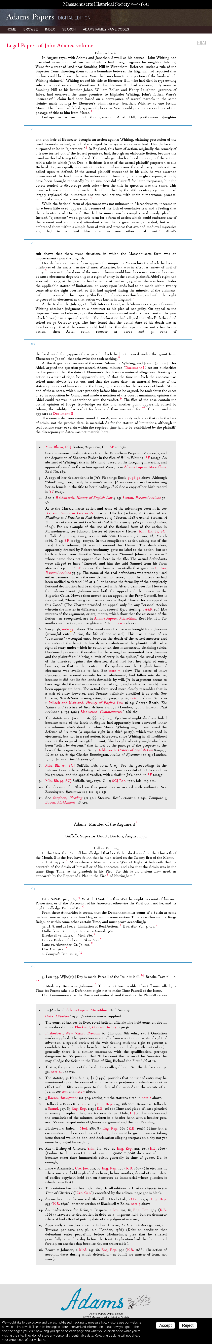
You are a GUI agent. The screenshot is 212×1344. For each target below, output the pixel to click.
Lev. (83, 1104)
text (65, 1091)
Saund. (53, 1108)
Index (50, 29)
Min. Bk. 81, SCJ (153, 531)
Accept (165, 1325)
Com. (135, 1199)
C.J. (133, 1113)
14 (142, 974)
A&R (148, 609)
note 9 (135, 1203)
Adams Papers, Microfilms (145, 467)
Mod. (84, 1128)
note (68, 629)
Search (69, 29)
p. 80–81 (118, 623)
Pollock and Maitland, (86, 702)
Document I (135, 367)
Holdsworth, (84, 497)
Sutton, (142, 497)
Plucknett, (96, 1027)
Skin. (91, 1148)
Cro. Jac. (82, 1168)
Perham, (70, 513)
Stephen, (68, 797)
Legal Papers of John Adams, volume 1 (51, 45)
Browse (30, 29)
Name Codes (106, 29)
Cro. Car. (83, 1193)
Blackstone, (101, 711)
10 (101, 938)
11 (92, 942)
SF (112, 447)
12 (65, 947)
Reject (187, 1325)
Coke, (57, 1016)
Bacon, (60, 802)
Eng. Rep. (105, 1104)
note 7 (114, 670)
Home (11, 29)
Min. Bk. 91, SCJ (58, 447)
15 (37, 979)
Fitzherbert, (73, 1033)
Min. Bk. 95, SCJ (60, 765)
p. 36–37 (134, 477)
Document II (63, 413)
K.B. (100, 1108)
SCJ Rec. (119, 780)
